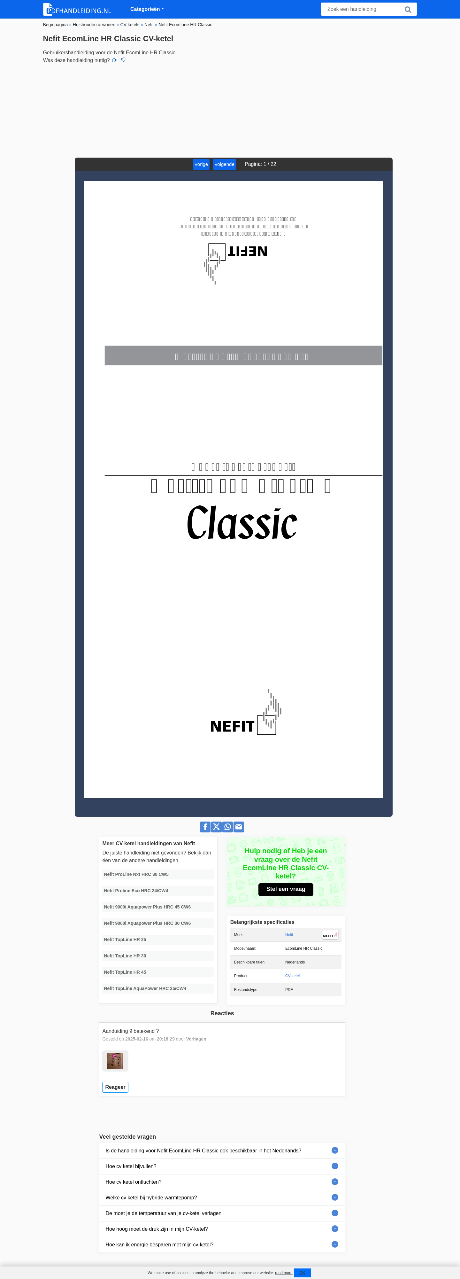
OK (302, 1273)
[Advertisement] (230, 109)
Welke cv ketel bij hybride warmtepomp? (151, 1197)
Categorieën (145, 9)
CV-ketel (292, 976)
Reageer (115, 1087)
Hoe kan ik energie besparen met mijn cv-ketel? (159, 1244)
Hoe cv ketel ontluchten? (133, 1182)
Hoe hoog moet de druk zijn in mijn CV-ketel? (156, 1229)
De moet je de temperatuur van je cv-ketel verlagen (163, 1213)
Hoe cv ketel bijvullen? (130, 1166)
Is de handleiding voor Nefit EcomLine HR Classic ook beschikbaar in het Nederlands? (203, 1150)
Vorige (201, 164)
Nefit (289, 934)
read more (284, 1273)
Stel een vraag (285, 889)
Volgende (224, 164)
